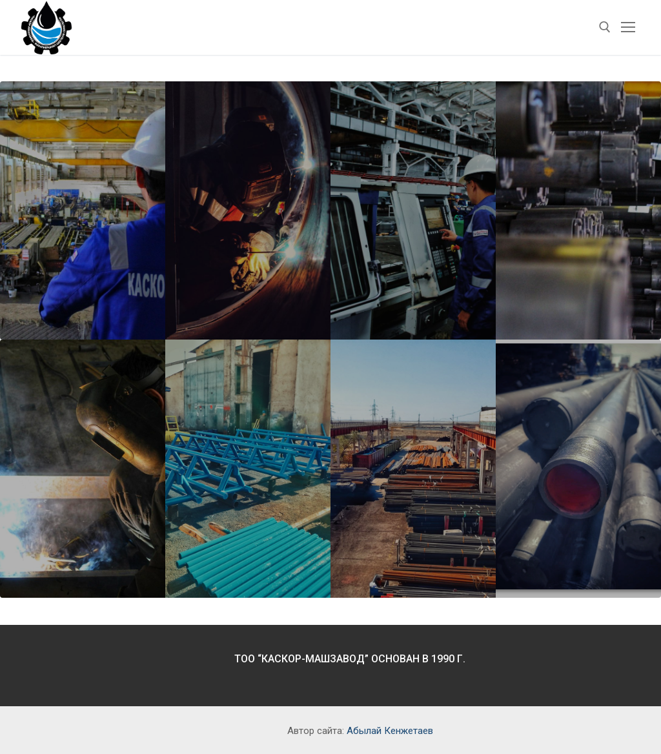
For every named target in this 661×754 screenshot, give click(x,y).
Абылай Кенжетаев (390, 731)
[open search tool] (605, 27)
